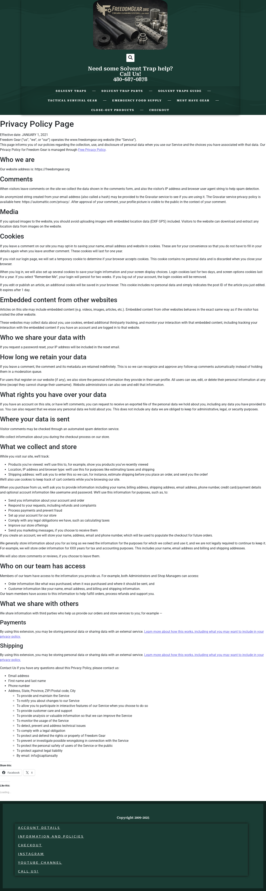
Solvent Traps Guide (180, 90)
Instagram (31, 854)
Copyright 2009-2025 (133, 818)
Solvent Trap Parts (122, 90)
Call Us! (28, 871)
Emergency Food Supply (137, 100)
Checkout (159, 110)
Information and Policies (51, 836)
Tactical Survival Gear (72, 100)
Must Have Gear (193, 100)
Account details (39, 827)
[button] (130, 58)
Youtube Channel (40, 862)
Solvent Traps (71, 90)
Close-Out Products (112, 110)
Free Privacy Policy (92, 150)
